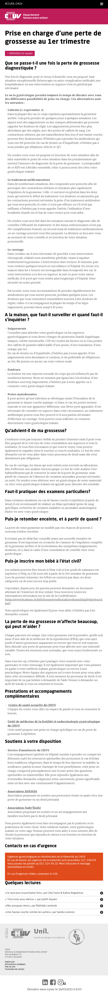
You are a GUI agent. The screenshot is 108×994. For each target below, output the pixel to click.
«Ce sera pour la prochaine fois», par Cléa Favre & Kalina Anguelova (44, 893)
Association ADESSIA (22, 791)
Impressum (10, 962)
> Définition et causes (20, 53)
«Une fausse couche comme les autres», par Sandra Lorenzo (40, 912)
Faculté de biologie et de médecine (49, 938)
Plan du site (10, 967)
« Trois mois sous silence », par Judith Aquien (31, 899)
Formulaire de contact (14, 969)
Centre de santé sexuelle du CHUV (32, 705)
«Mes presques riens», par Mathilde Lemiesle (31, 905)
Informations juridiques (15, 964)
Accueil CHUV (13, 3)
